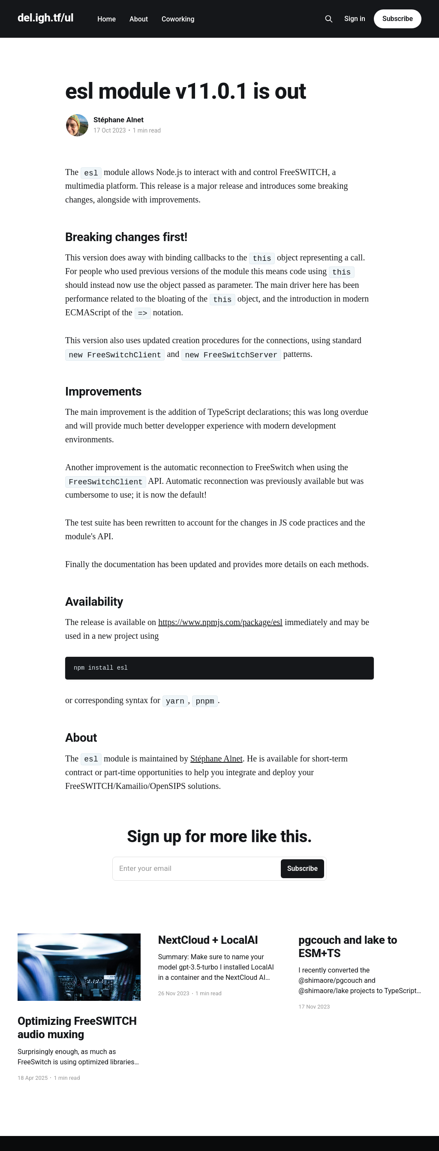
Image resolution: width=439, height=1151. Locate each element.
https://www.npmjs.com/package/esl (220, 622)
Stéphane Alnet (118, 119)
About (138, 19)
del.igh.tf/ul (45, 17)
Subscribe (397, 19)
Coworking (178, 19)
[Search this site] (329, 19)
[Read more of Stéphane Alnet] (77, 125)
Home (106, 19)
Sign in (354, 19)
